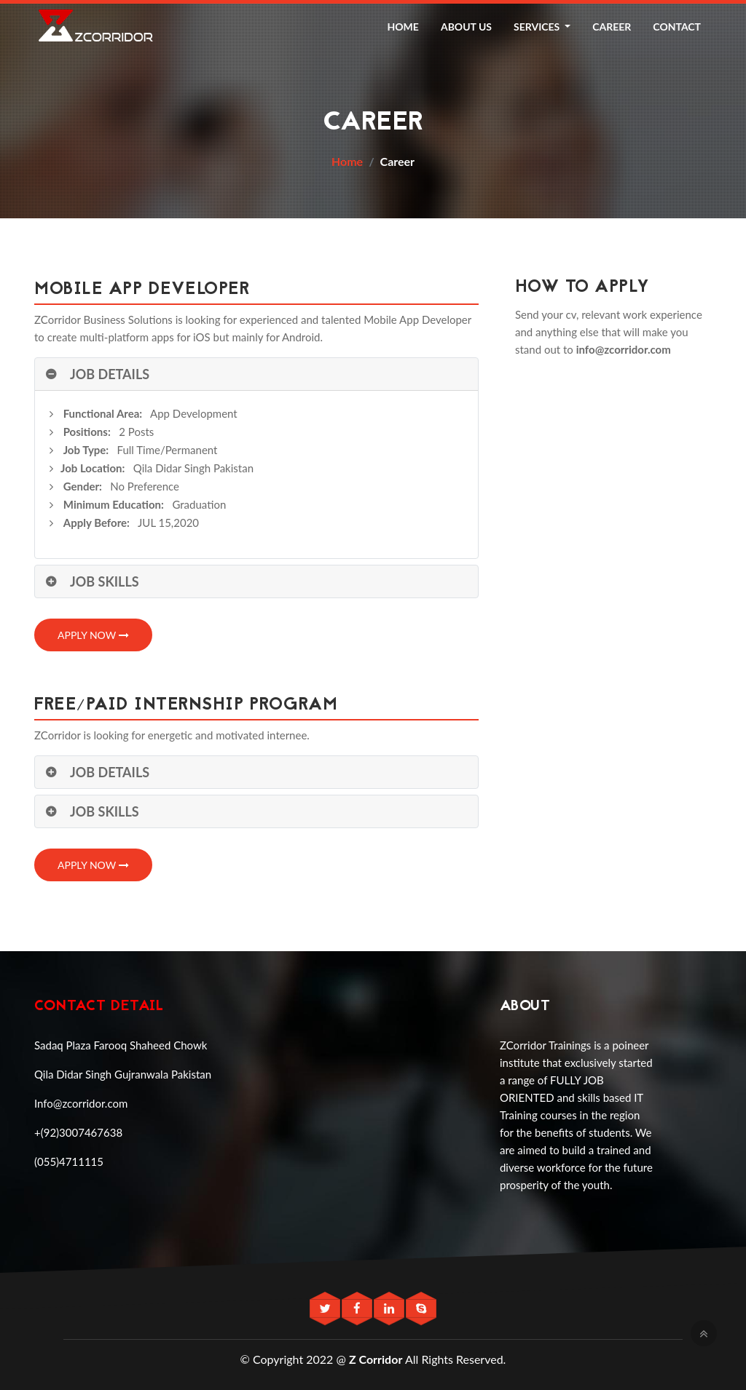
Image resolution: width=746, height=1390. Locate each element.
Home (347, 161)
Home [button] (403, 26)
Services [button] (538, 26)
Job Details (109, 374)
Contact (677, 26)
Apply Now (93, 635)
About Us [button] (466, 26)
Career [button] (611, 26)
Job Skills (104, 581)
